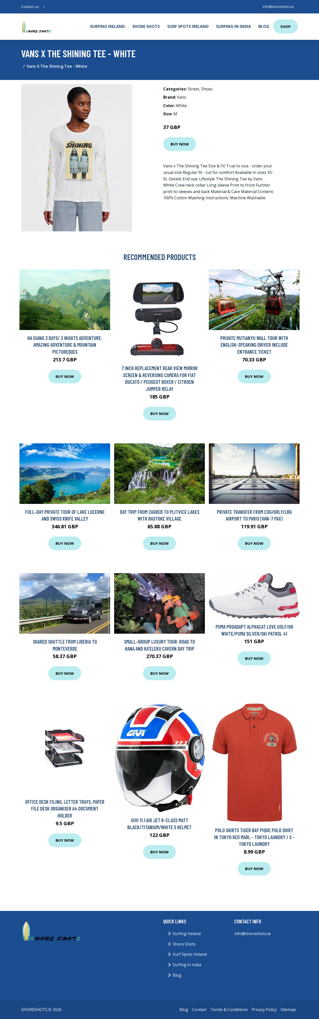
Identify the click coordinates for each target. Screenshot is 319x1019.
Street (193, 89)
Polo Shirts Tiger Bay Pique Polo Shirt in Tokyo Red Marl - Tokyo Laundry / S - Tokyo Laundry (254, 837)
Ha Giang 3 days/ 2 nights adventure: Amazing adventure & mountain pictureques (64, 345)
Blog (263, 26)
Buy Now (179, 143)
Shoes (207, 89)
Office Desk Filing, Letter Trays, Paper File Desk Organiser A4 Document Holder (64, 808)
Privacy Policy (264, 1009)
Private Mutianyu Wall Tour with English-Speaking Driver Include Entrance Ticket (254, 345)
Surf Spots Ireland (188, 26)
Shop (285, 26)
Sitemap (288, 1009)
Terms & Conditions (229, 1009)
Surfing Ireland (107, 26)
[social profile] (44, 6)
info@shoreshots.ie (278, 6)
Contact (199, 1009)
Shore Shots (146, 26)
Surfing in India (233, 26)
